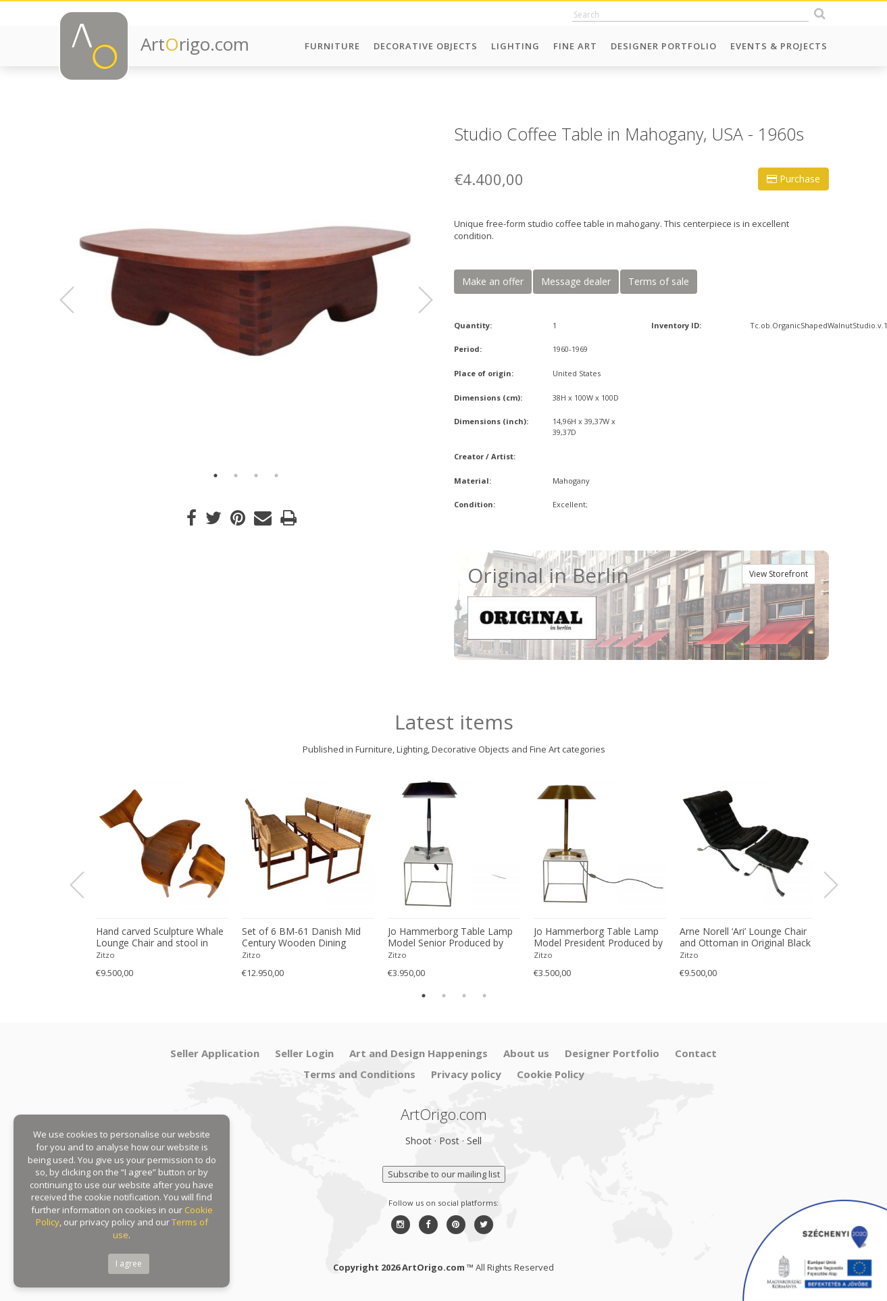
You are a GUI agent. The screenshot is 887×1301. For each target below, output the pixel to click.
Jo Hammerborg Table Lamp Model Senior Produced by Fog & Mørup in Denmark (450, 937)
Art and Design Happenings (418, 1053)
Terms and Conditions (359, 1074)
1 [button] (215, 475)
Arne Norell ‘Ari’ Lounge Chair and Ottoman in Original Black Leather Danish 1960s (745, 937)
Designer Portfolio (664, 46)
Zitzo (105, 955)
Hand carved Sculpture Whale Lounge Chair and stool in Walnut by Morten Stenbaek (160, 937)
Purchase (793, 178)
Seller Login (304, 1053)
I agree (129, 1263)
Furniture (332, 46)
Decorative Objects (426, 46)
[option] (246, 292)
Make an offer (493, 281)
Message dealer (576, 281)
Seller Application (214, 1053)
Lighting (515, 46)
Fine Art (575, 46)
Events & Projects (779, 46)
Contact (696, 1053)
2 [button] (236, 475)
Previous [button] (74, 299)
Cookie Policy (550, 1074)
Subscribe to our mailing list (444, 1174)
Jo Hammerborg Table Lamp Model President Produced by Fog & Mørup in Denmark (598, 937)
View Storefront (778, 574)
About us (526, 1053)
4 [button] (276, 475)
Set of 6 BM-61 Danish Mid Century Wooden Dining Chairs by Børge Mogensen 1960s (301, 937)
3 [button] (256, 475)
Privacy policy (466, 1074)
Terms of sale (658, 281)
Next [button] (417, 299)
